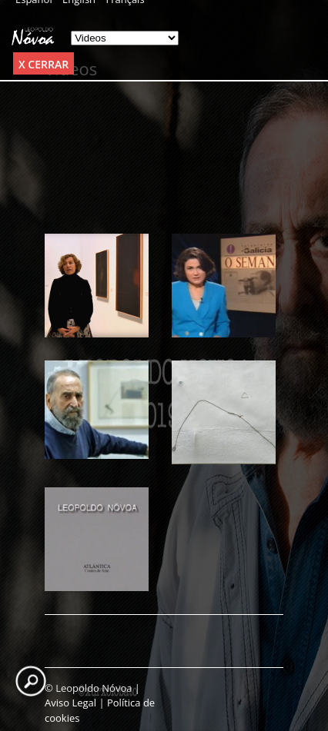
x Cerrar (43, 64)
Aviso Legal (70, 702)
